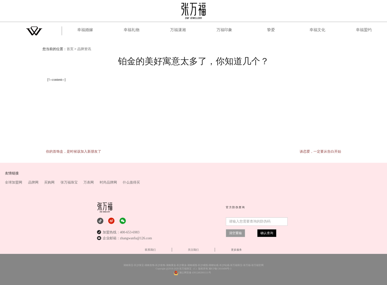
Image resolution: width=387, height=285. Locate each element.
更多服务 (236, 249)
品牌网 (33, 182)
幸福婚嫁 (85, 30)
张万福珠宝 (69, 182)
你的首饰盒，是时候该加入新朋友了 (73, 151)
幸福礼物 (131, 30)
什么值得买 (131, 182)
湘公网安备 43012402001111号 (195, 272)
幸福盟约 (364, 30)
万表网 (89, 182)
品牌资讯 (84, 49)
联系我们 (150, 249)
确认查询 (266, 233)
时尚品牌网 (109, 182)
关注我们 (193, 249)
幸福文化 (317, 30)
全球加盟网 (14, 182)
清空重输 (235, 233)
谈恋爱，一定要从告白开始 (320, 151)
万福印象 (224, 30)
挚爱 (271, 30)
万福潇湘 (178, 30)
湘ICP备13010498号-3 (220, 268)
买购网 (50, 182)
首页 (70, 49)
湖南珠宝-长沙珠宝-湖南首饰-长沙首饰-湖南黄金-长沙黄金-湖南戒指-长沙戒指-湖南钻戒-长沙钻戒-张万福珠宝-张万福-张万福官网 (193, 265)
